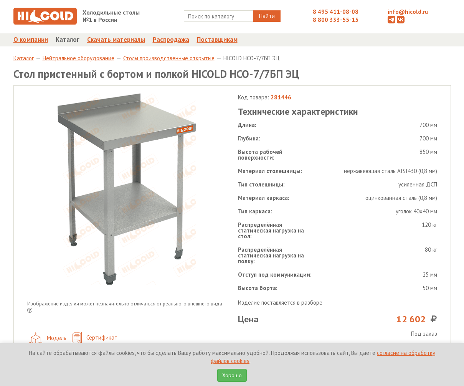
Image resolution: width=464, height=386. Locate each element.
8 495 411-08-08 (335, 11)
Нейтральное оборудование (78, 58)
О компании (30, 39)
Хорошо (232, 375)
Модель (47, 338)
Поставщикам (217, 39)
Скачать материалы (116, 39)
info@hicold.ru (408, 11)
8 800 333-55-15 (335, 19)
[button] (29, 311)
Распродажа (171, 39)
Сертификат (94, 338)
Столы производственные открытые (169, 58)
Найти (267, 16)
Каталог (67, 39)
